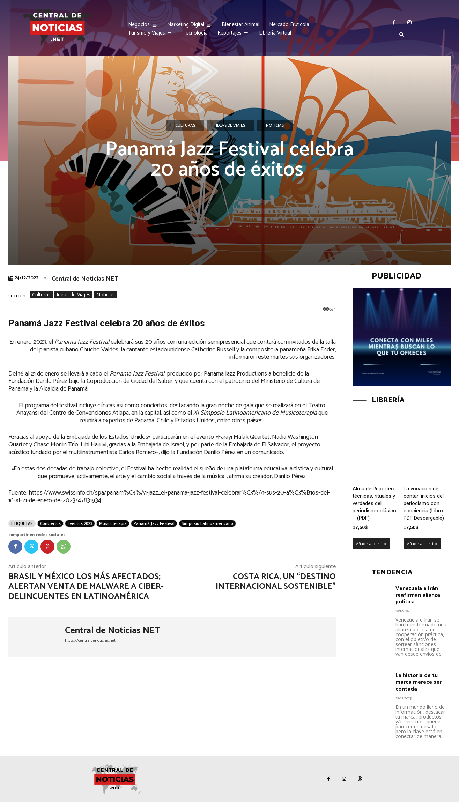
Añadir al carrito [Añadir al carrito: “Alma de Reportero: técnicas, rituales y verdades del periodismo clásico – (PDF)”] (371, 543)
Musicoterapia (113, 523)
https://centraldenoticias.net (90, 640)
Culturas (185, 125)
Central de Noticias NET (85, 279)
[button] (401, 35)
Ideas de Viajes (230, 125)
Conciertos (50, 523)
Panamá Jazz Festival (154, 523)
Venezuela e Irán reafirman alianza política (417, 595)
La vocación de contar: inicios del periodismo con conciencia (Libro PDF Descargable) (424, 503)
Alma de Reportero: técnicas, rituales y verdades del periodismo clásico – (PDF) (375, 503)
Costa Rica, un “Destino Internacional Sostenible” (276, 582)
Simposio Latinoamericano (207, 523)
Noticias (275, 125)
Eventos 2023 (80, 523)
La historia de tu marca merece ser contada (418, 682)
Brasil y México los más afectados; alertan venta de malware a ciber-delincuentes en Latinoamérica (86, 587)
